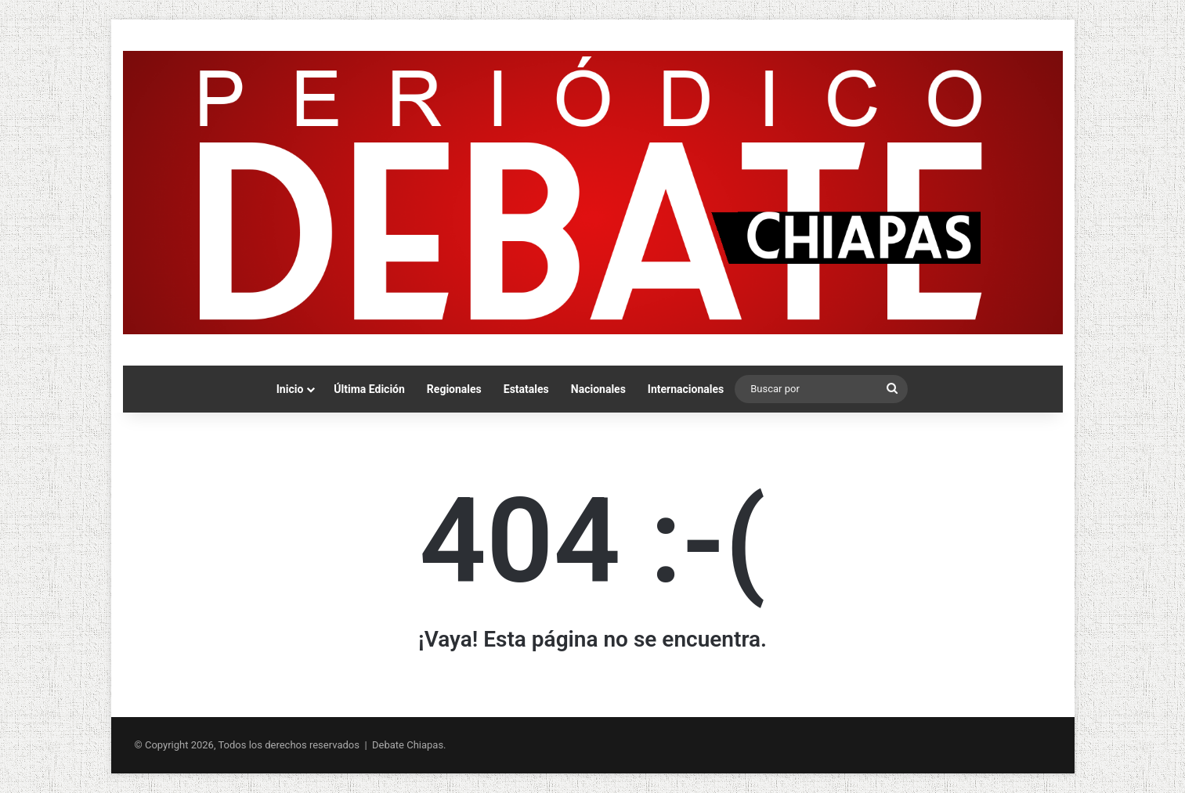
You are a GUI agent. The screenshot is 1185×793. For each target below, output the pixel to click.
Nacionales (598, 389)
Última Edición (369, 389)
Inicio (290, 389)
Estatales (526, 389)
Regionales (454, 389)
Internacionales (686, 389)
